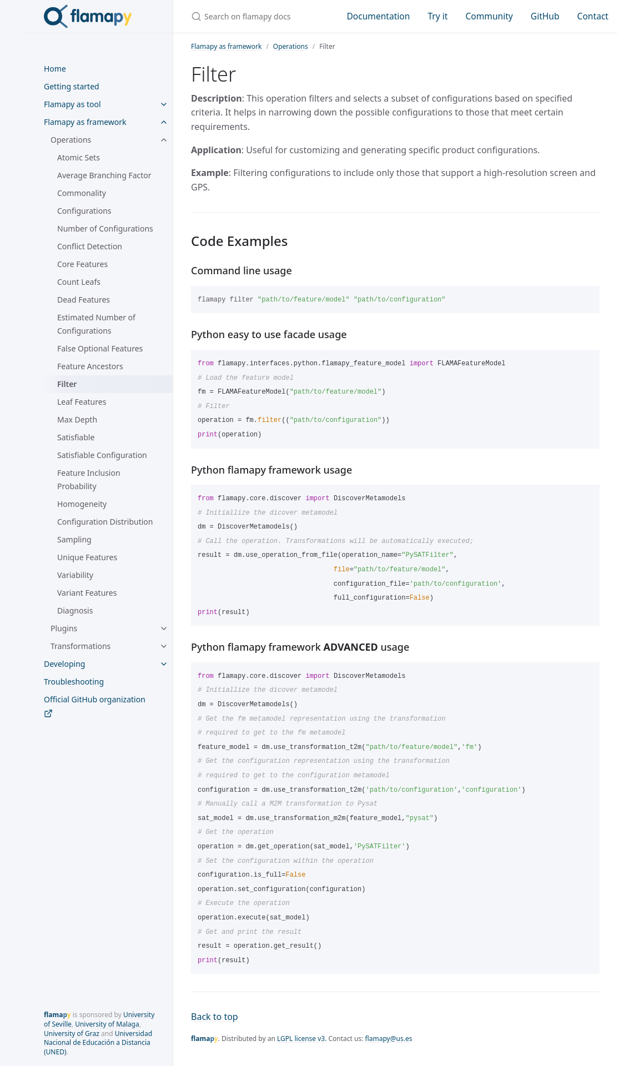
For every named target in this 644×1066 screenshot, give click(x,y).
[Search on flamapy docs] (255, 16)
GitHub (545, 16)
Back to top (214, 1016)
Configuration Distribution (105, 521)
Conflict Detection (89, 246)
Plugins (64, 628)
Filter (67, 384)
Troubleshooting (74, 681)
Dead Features (83, 299)
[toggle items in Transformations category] (164, 646)
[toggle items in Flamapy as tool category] (164, 104)
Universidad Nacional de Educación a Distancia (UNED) (98, 1043)
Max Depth (77, 419)
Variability (75, 575)
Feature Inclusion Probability (88, 479)
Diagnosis (75, 610)
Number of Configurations (105, 228)
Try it (437, 16)
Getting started (71, 86)
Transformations (80, 646)
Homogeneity (82, 504)
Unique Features (87, 557)
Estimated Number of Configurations (96, 324)
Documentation (378, 16)
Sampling (74, 539)
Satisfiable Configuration (102, 455)
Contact (592, 16)
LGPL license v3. (301, 1038)
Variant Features (87, 592)
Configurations (84, 210)
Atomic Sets (78, 157)
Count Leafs (78, 281)
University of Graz (71, 1033)
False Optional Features (100, 348)
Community (488, 16)
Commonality (81, 193)
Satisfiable (75, 437)
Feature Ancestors (90, 366)
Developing (64, 663)
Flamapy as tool (72, 104)
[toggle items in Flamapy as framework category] (164, 122)
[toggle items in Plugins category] (164, 628)
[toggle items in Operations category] (164, 140)
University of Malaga (107, 1024)
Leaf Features (81, 401)
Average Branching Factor (104, 175)
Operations (71, 139)
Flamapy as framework (85, 122)
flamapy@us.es (388, 1038)
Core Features (82, 264)
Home (55, 68)
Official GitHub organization (94, 706)
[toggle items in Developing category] (164, 664)
